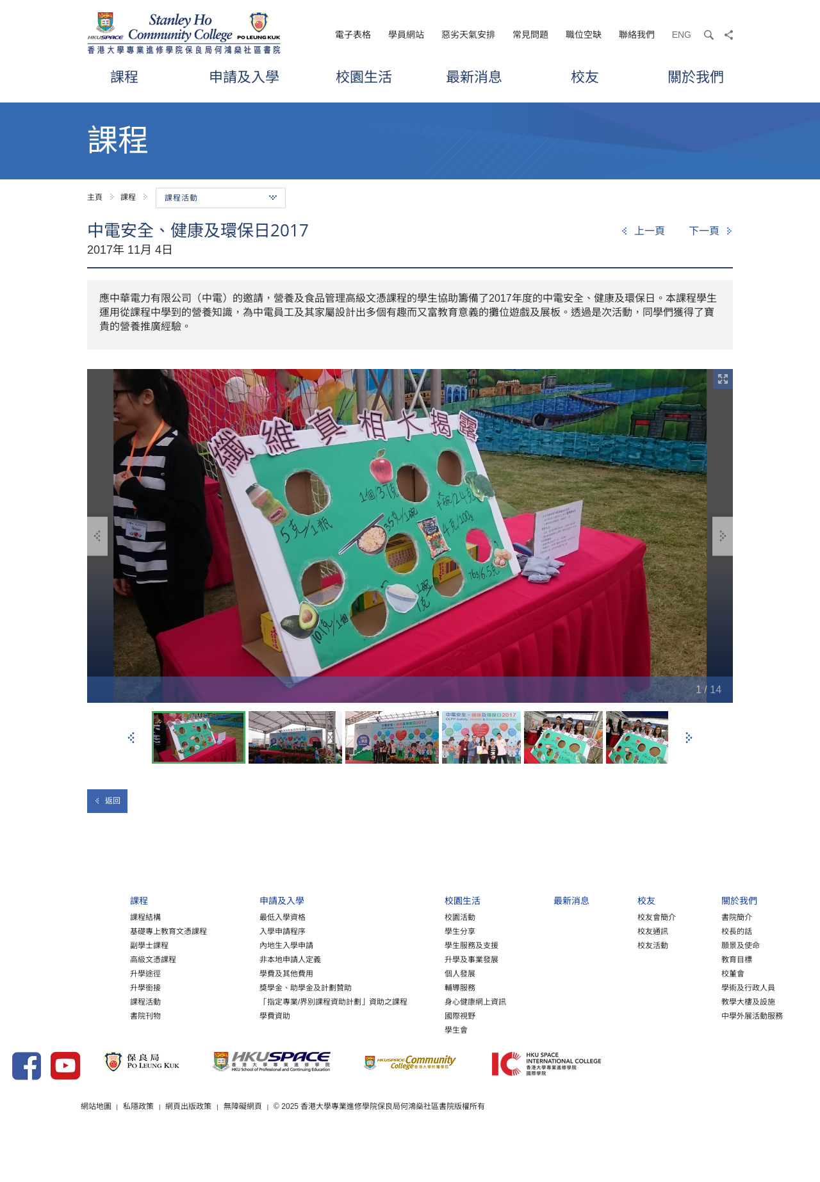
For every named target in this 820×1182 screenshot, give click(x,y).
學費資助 (191, 1029)
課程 (124, 76)
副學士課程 (52, 959)
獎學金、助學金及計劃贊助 (222, 1001)
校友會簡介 (613, 930)
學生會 (392, 1043)
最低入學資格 (199, 930)
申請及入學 (244, 76)
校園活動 (396, 930)
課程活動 (48, 1015)
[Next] (711, 231)
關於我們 (696, 76)
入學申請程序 (199, 944)
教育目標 (702, 973)
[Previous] (643, 231)
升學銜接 (48, 1001)
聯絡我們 (637, 34)
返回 (107, 800)
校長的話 (702, 944)
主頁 (94, 197)
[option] (410, 536)
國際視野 (396, 1029)
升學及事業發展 (408, 973)
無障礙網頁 (358, 1142)
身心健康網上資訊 (412, 1015)
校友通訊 (609, 944)
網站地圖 (210, 1142)
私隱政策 (253, 1142)
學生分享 (396, 944)
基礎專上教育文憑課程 (71, 944)
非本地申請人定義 (207, 973)
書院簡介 (702, 930)
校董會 (698, 987)
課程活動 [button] (221, 197)
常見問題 (530, 34)
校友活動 (609, 959)
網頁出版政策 (304, 1142)
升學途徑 (48, 987)
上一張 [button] (131, 737)
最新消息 (474, 76)
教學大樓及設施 (714, 1015)
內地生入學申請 (203, 959)
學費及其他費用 (203, 987)
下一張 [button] (688, 737)
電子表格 (353, 34)
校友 (585, 76)
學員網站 (406, 34)
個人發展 (396, 987)
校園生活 (364, 76)
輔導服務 (396, 1001)
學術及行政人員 (714, 1001)
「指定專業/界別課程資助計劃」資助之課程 (250, 1015)
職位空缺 (584, 34)
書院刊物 (48, 1029)
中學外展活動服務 (718, 1029)
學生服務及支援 (408, 959)
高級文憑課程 (56, 973)
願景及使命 (706, 959)
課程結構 (48, 930)
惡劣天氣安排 (468, 34)
